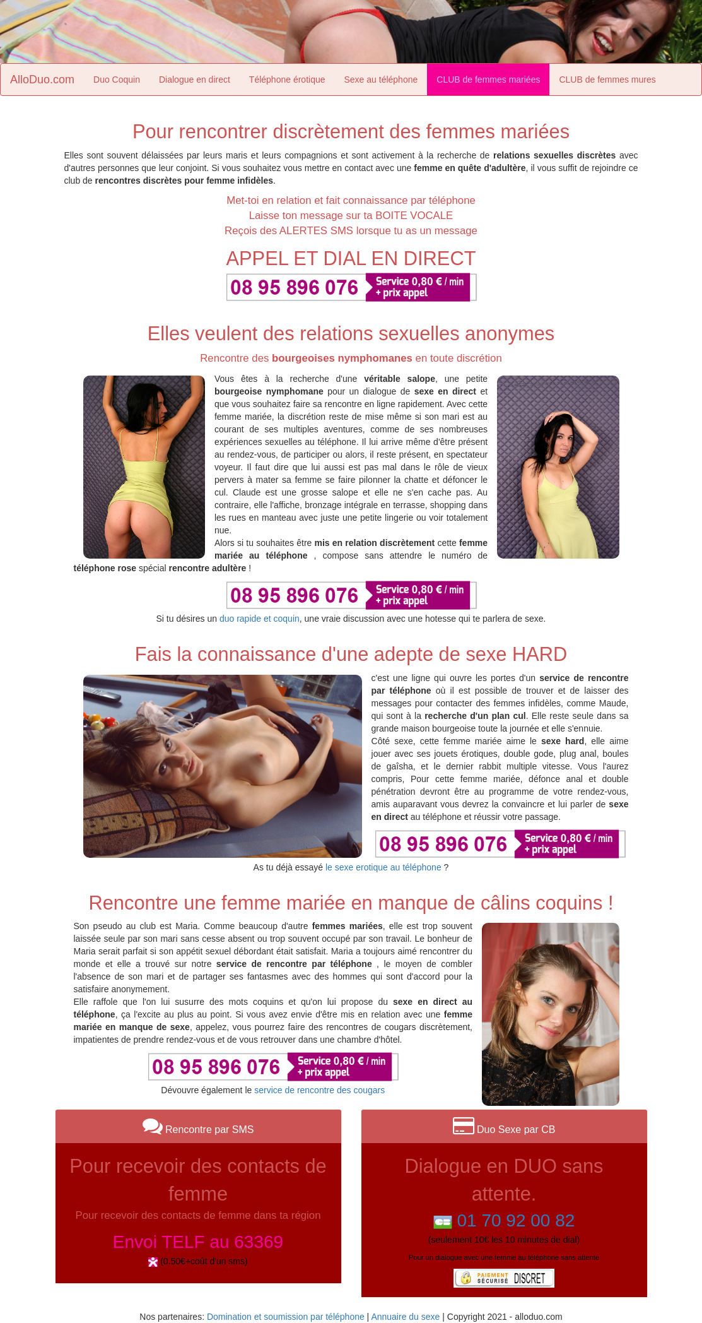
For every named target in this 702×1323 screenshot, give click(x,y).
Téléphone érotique (287, 79)
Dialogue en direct (194, 79)
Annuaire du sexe (405, 1317)
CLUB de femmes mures (607, 79)
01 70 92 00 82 (516, 1220)
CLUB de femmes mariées (488, 79)
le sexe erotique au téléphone (383, 867)
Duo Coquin (116, 79)
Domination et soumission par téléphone (286, 1317)
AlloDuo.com (42, 79)
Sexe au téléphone (381, 79)
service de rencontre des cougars (319, 1090)
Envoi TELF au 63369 (198, 1242)
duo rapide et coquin (259, 619)
